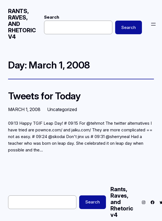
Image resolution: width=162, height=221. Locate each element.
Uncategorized (62, 109)
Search (51, 17)
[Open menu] (153, 24)
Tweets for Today (44, 96)
